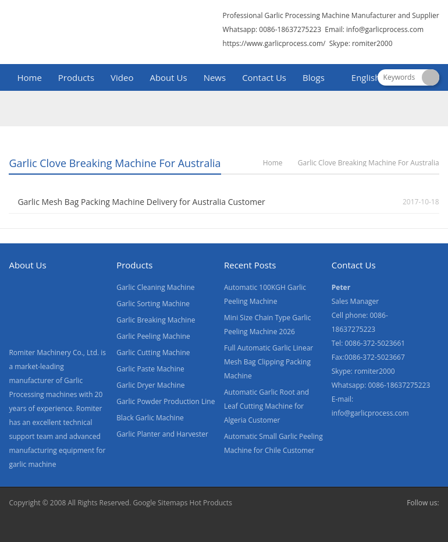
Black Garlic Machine (150, 418)
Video (122, 77)
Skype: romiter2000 (361, 43)
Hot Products (211, 503)
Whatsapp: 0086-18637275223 (272, 29)
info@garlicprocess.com (385, 29)
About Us (168, 77)
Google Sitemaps (160, 503)
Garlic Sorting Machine (153, 304)
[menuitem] (360, 78)
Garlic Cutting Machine (153, 352)
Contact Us (264, 77)
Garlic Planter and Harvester (162, 434)
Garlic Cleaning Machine (155, 287)
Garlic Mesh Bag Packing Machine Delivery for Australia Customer (141, 201)
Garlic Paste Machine (150, 369)
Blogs (314, 77)
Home (29, 77)
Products (76, 77)
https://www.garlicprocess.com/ (274, 43)
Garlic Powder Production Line (165, 401)
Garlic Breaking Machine (155, 320)
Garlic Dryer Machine (150, 385)
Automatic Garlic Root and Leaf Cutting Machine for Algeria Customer (266, 406)
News (215, 77)
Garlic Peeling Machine (153, 336)
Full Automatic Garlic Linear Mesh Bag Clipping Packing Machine (268, 362)
